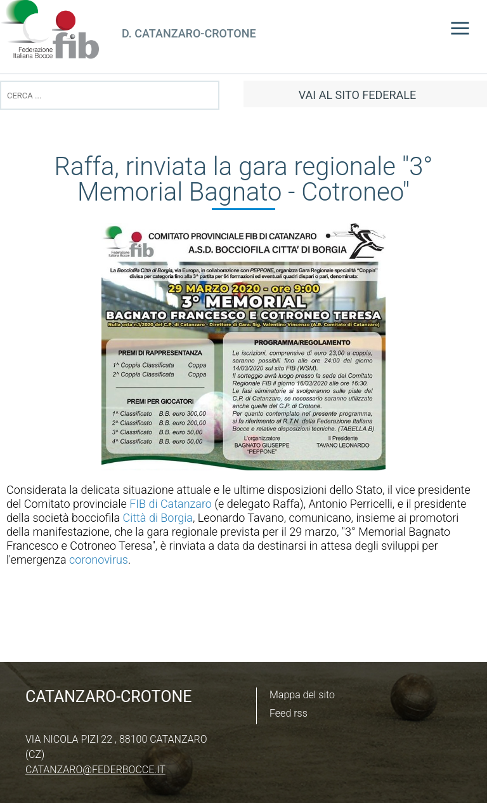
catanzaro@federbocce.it (95, 770)
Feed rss (288, 713)
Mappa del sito (302, 695)
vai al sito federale (357, 95)
